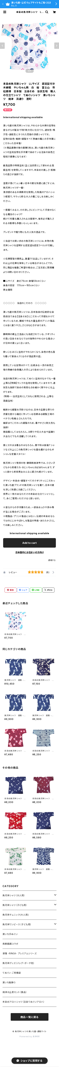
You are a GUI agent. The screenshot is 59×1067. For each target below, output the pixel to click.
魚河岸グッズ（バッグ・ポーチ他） (19, 963)
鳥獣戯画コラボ (10, 943)
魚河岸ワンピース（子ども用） (17, 924)
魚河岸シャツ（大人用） (14, 895)
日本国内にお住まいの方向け (29, 552)
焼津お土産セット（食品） (15, 992)
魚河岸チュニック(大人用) (16, 914)
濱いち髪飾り (9, 982)
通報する (52, 560)
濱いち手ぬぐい (10, 934)
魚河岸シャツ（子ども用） (15, 905)
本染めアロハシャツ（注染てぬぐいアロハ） (24, 1001)
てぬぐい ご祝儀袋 (12, 972)
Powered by (30, 1036)
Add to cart (29, 542)
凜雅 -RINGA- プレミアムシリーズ (20, 953)
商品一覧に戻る (29, 1017)
